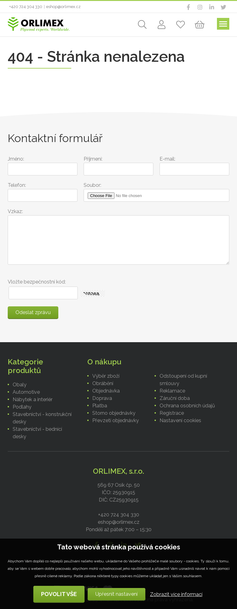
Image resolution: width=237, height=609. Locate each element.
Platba (99, 406)
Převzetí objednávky (115, 420)
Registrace (172, 413)
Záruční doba (175, 398)
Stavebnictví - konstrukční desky (42, 418)
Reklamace (172, 391)
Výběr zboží (105, 376)
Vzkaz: (15, 211)
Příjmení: (93, 159)
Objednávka (106, 391)
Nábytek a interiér (32, 399)
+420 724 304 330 (25, 6)
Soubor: (92, 185)
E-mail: (167, 159)
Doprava (102, 398)
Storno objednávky (113, 413)
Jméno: (16, 159)
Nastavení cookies (180, 420)
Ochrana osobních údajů (187, 406)
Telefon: (17, 185)
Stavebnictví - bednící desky (37, 432)
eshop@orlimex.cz (63, 6)
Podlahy (22, 407)
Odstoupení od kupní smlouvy (183, 379)
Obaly (20, 385)
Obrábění (102, 383)
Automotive (26, 392)
